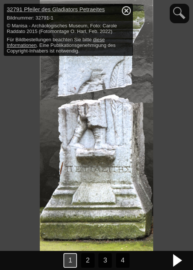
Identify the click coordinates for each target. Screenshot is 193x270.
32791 (56, 9)
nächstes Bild (178, 260)
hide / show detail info (126, 10)
